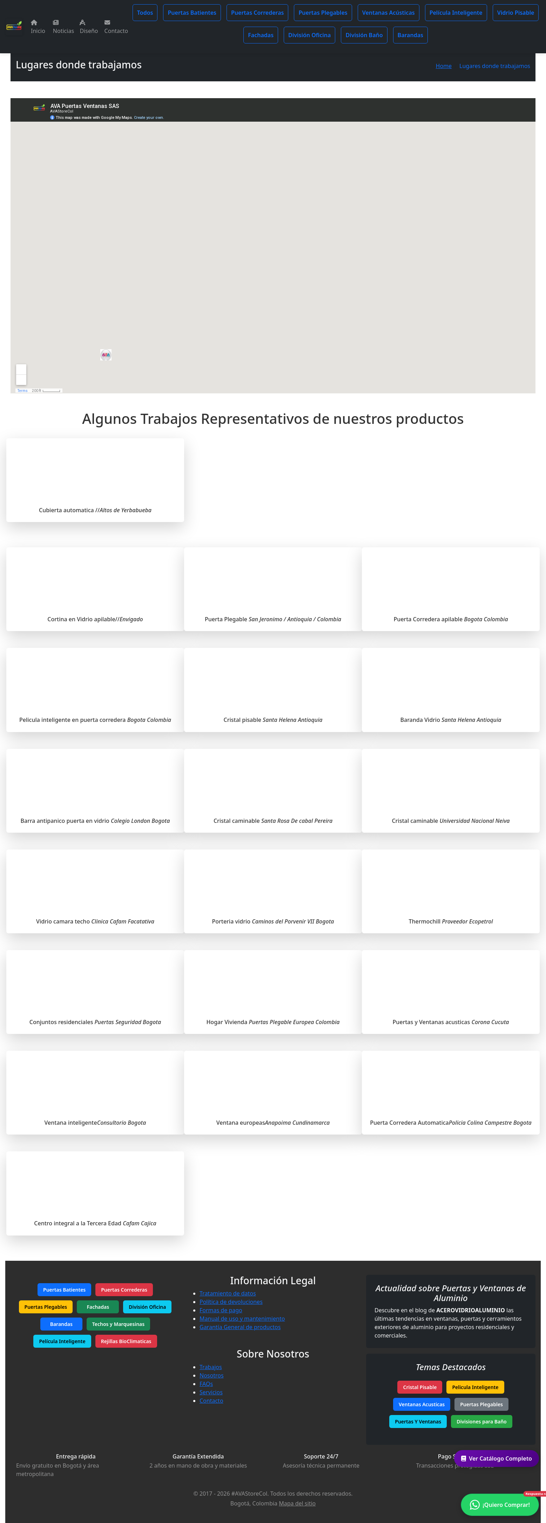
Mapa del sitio (297, 1503)
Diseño (89, 27)
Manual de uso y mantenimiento (242, 1318)
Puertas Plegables (322, 12)
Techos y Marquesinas (118, 1324)
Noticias (63, 27)
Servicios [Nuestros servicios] (211, 1392)
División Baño (364, 35)
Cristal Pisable (420, 1387)
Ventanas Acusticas (422, 1404)
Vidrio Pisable (515, 12)
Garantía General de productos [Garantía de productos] (240, 1327)
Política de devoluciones (231, 1302)
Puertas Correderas (257, 12)
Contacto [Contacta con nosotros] (211, 1400)
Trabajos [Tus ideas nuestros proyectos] (211, 1367)
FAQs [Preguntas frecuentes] (206, 1384)
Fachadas (261, 35)
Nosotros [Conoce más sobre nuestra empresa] (212, 1375)
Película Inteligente (456, 12)
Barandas (410, 35)
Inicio (38, 27)
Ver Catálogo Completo (496, 1458)
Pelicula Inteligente (475, 1387)
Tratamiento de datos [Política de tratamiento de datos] (228, 1293)
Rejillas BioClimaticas (126, 1341)
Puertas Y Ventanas (418, 1421)
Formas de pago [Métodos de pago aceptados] (221, 1310)
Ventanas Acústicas (388, 12)
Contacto (116, 27)
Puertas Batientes (192, 12)
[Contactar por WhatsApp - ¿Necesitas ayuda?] (500, 1505)
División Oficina (309, 35)
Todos (145, 12)
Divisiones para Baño (482, 1421)
